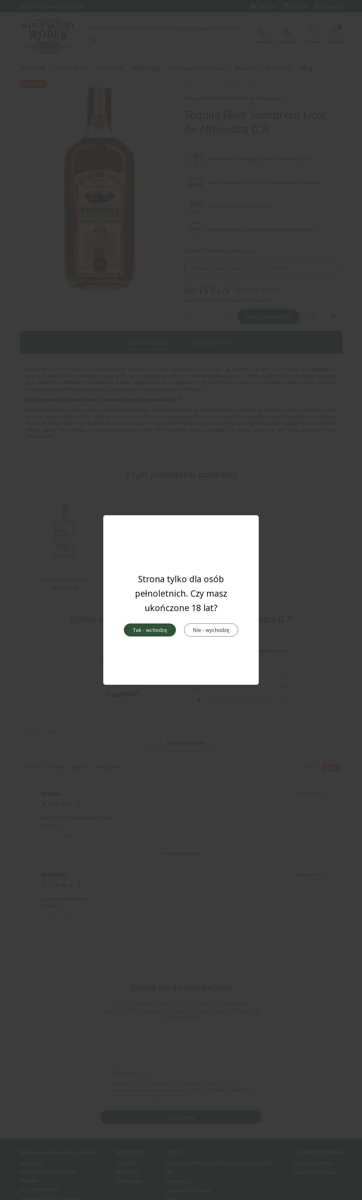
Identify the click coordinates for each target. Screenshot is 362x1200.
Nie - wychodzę (211, 630)
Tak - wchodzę (150, 630)
